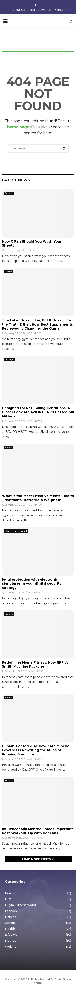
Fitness (9, 614)
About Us (18, 10)
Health (8, 271)
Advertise (45, 10)
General (9, 193)
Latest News (16, 180)
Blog (31, 10)
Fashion (11, 911)
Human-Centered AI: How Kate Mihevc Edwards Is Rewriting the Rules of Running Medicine (35, 750)
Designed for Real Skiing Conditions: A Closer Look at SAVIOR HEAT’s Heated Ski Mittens (38, 412)
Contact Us (63, 10)
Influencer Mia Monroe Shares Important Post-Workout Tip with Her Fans (37, 831)
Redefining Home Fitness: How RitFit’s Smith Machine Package (35, 665)
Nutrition (11, 941)
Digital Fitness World (16, 531)
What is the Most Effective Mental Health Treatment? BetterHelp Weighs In (38, 498)
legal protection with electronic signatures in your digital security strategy (31, 584)
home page (18, 127)
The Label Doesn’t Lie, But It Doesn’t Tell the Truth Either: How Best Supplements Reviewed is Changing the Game (37, 324)
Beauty (10, 893)
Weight (10, 946)
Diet (8, 899)
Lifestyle (9, 359)
